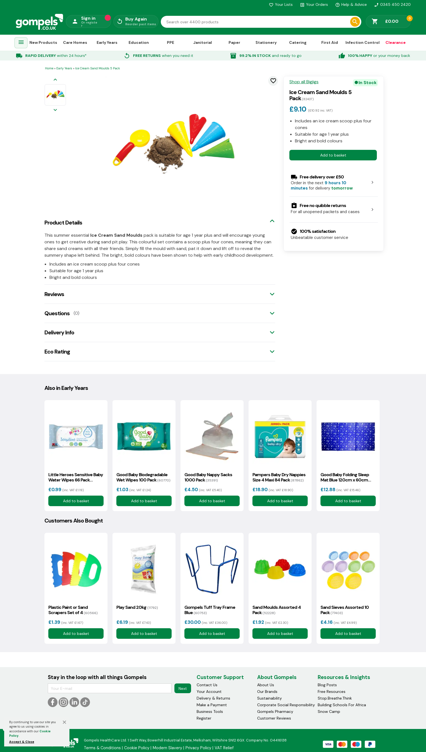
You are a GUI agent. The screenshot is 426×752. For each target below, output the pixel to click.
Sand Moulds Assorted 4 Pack (276, 610)
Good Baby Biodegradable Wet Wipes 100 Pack (143, 477)
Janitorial (202, 42)
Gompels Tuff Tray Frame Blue (209, 610)
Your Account (209, 691)
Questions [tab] (57, 313)
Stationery (266, 42)
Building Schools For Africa (342, 704)
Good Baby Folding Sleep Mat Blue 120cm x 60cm (344, 477)
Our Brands (267, 691)
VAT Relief (224, 747)
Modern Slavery (167, 747)
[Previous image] (55, 80)
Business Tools (210, 711)
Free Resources (331, 691)
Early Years (107, 42)
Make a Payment (212, 704)
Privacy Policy (198, 747)
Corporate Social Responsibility (286, 704)
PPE (170, 42)
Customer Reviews (274, 718)
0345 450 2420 (392, 4)
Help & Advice (351, 4)
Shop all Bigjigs (304, 82)
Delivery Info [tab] (59, 332)
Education (139, 42)
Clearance (395, 42)
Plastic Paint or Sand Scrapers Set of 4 (72, 610)
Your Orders (314, 4)
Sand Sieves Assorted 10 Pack (344, 610)
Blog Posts (327, 684)
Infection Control (362, 42)
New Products (43, 42)
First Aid (329, 42)
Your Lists (281, 4)
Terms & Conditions (102, 747)
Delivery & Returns (213, 698)
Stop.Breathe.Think (335, 698)
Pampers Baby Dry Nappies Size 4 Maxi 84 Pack (278, 477)
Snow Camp (329, 711)
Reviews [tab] (54, 294)
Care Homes (75, 42)
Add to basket (333, 155)
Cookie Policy (136, 747)
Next (183, 688)
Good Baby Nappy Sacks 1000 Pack (208, 477)
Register (204, 718)
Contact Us (207, 684)
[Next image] (55, 110)
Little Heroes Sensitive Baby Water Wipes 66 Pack (75, 477)
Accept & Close (21, 742)
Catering (298, 42)
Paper (234, 42)
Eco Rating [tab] (57, 351)
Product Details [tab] (63, 222)
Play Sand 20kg (137, 607)
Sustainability (269, 698)
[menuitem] (21, 43)
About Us (265, 684)
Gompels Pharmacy (275, 711)
